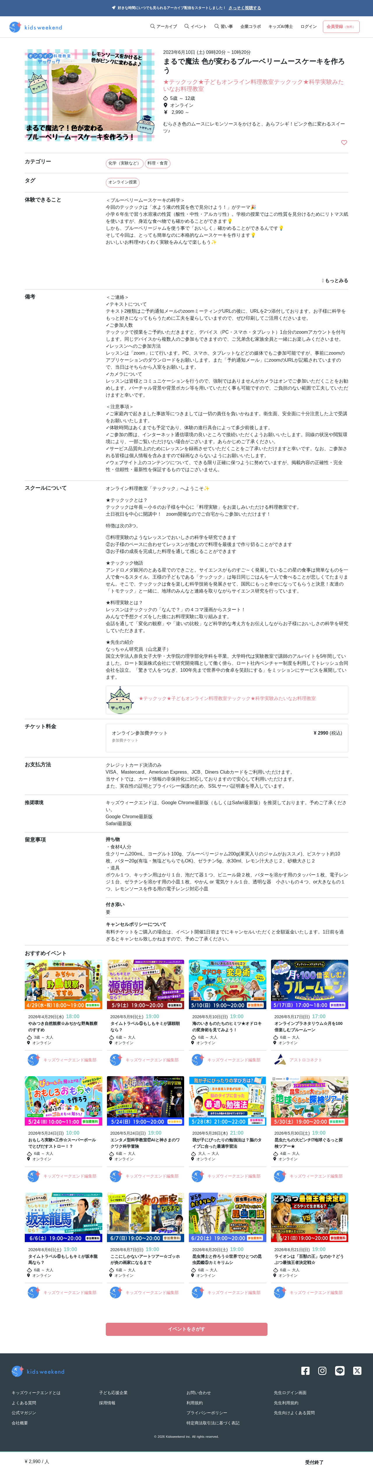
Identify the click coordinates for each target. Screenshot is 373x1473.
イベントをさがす (186, 1329)
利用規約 (194, 1403)
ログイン (308, 27)
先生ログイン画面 (290, 1392)
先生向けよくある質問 (294, 1413)
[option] (89, 95)
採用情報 (107, 1403)
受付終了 (314, 1463)
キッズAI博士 (280, 27)
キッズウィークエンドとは (36, 1392)
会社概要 (20, 1423)
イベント (195, 27)
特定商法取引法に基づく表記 (213, 1423)
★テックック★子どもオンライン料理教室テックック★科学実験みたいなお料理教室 (253, 86)
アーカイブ (163, 27)
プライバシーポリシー (206, 1413)
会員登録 (341, 27)
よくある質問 (24, 1403)
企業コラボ (250, 27)
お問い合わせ (198, 1392)
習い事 (223, 27)
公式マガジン (24, 1413)
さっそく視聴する (244, 8)
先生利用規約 (286, 1403)
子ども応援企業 (113, 1392)
